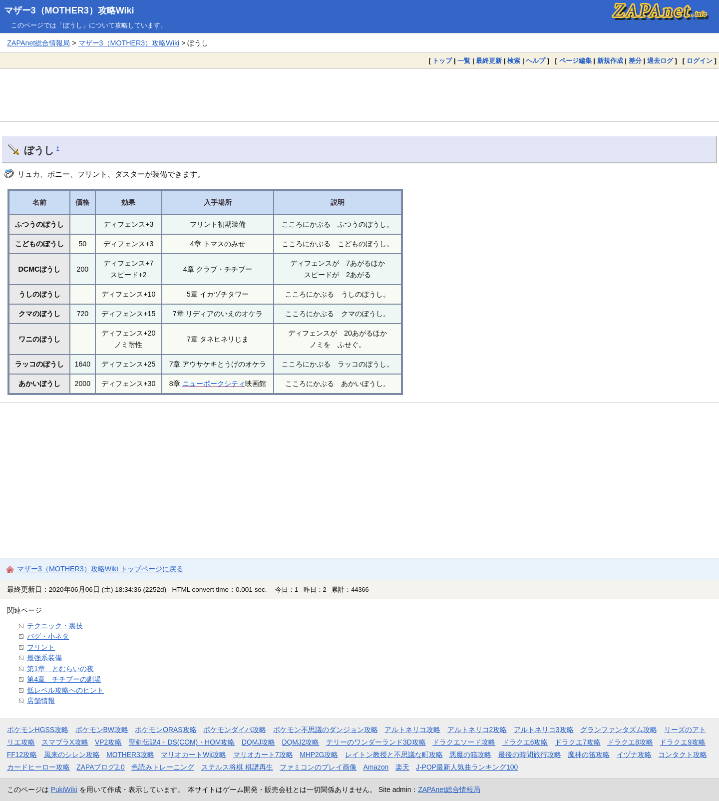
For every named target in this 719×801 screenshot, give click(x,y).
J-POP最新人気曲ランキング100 (467, 767)
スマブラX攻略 (64, 742)
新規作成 (610, 60)
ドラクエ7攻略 (578, 742)
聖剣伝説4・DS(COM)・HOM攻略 (182, 742)
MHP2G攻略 (319, 755)
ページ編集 (575, 60)
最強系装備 (44, 658)
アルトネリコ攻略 (412, 730)
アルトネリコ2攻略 (477, 730)
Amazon (376, 767)
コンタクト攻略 (682, 755)
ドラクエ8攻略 (630, 742)
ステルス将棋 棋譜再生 (237, 767)
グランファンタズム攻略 (618, 730)
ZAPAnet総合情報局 (38, 43)
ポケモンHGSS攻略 (37, 730)
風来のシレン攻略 (72, 755)
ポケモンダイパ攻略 (234, 730)
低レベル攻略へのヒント (65, 690)
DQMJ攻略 (258, 742)
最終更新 (489, 60)
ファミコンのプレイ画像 (318, 767)
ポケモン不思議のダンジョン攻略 (325, 730)
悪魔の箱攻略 (470, 755)
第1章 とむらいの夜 (60, 669)
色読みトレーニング (162, 767)
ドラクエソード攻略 (463, 742)
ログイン (700, 60)
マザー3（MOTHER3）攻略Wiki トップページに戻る (100, 569)
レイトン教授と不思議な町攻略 (394, 755)
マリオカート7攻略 (263, 755)
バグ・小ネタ (48, 636)
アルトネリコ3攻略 (544, 730)
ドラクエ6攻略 (525, 742)
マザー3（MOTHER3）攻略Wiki (69, 10)
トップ (442, 60)
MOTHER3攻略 (130, 755)
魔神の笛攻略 (589, 755)
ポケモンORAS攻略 (165, 730)
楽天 (402, 767)
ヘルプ (535, 60)
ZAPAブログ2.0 (100, 767)
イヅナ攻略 (634, 755)
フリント (41, 647)
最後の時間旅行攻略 (529, 755)
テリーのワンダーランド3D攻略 (376, 742)
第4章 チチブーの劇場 (64, 679)
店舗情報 (41, 701)
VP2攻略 (108, 742)
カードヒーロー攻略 (38, 767)
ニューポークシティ (213, 384)
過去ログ (660, 60)
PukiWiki (64, 790)
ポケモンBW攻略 (101, 730)
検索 (513, 60)
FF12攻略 (22, 755)
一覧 (463, 60)
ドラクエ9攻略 (683, 742)
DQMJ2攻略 (301, 742)
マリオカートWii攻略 (193, 755)
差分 (635, 60)
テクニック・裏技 (55, 626)
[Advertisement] (359, 94)
